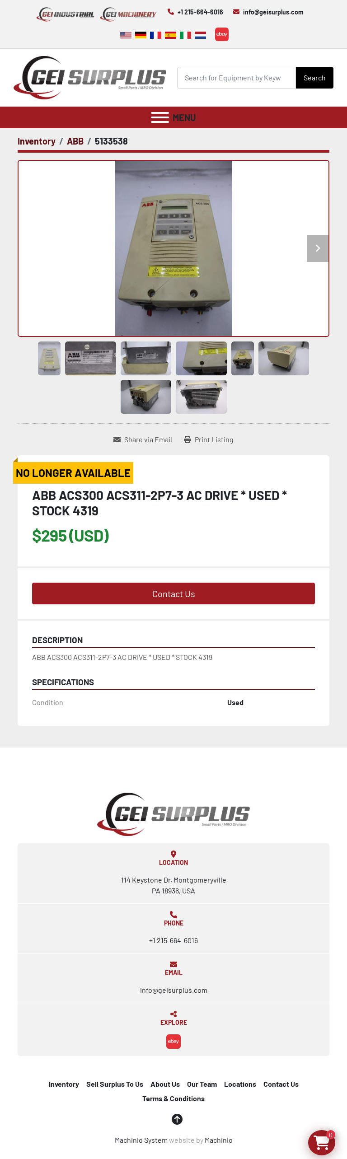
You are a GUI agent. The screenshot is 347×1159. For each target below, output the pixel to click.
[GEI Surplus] (173, 813)
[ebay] (222, 34)
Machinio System (141, 1140)
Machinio (219, 1140)
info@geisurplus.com (273, 12)
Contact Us (173, 593)
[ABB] (75, 141)
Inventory (64, 1084)
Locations (240, 1084)
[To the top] (177, 1119)
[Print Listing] (208, 439)
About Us (165, 1084)
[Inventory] (37, 141)
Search (315, 77)
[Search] (236, 77)
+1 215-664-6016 (200, 12)
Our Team (202, 1084)
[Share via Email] (143, 439)
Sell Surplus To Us (114, 1084)
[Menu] (160, 117)
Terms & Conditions (173, 1098)
